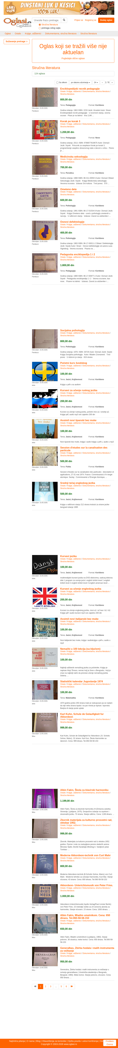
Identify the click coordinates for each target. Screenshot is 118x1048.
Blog (38, 1041)
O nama (30, 1041)
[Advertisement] (73, 306)
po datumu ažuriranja (80, 82)
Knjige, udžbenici (33, 33)
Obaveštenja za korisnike (54, 1041)
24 (96, 82)
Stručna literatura (88, 33)
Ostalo (18, 33)
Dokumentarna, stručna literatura (61, 33)
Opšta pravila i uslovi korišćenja (83, 1041)
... (56, 986)
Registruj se (90, 20)
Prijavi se (78, 20)
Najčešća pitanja (17, 1041)
